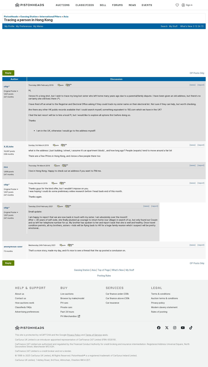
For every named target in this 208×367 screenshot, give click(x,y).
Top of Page (104, 270)
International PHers (50, 16)
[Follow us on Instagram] (175, 328)
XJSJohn (8, 146)
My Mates (38, 26)
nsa (6, 167)
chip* (7, 86)
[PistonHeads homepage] (29, 5)
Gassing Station (29, 16)
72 (202, 26)
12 (196, 26)
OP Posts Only (197, 73)
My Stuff (173, 26)
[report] (201, 85)
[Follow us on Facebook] (158, 328)
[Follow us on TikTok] (191, 328)
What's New (186, 26)
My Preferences (24, 26)
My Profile (9, 26)
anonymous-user (13, 246)
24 (199, 26)
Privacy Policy (74, 335)
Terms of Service (93, 335)
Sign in (187, 5)
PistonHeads (11, 16)
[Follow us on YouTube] (182, 328)
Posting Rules (104, 275)
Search (164, 26)
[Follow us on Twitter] (167, 328)
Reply (8, 73)
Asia (65, 16)
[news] (192, 85)
